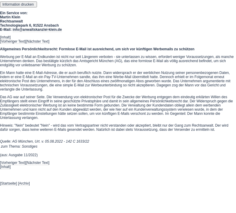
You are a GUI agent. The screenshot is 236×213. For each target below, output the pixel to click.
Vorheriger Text (13, 41)
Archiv (24, 183)
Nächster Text (38, 41)
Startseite (8, 183)
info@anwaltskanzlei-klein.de (37, 30)
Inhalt (5, 37)
